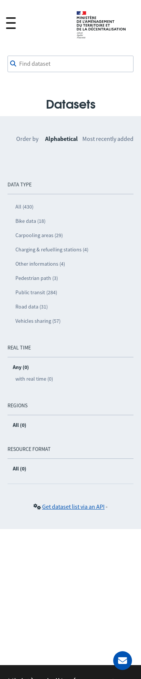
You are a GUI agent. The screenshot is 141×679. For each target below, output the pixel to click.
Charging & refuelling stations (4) (51, 249)
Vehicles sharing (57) (38, 321)
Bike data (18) (30, 221)
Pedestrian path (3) (36, 278)
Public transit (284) (36, 292)
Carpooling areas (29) (39, 235)
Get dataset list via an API (73, 506)
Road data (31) (31, 306)
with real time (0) (34, 378)
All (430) (24, 206)
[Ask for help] (122, 660)
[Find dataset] (70, 64)
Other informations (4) (40, 263)
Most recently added (107, 138)
